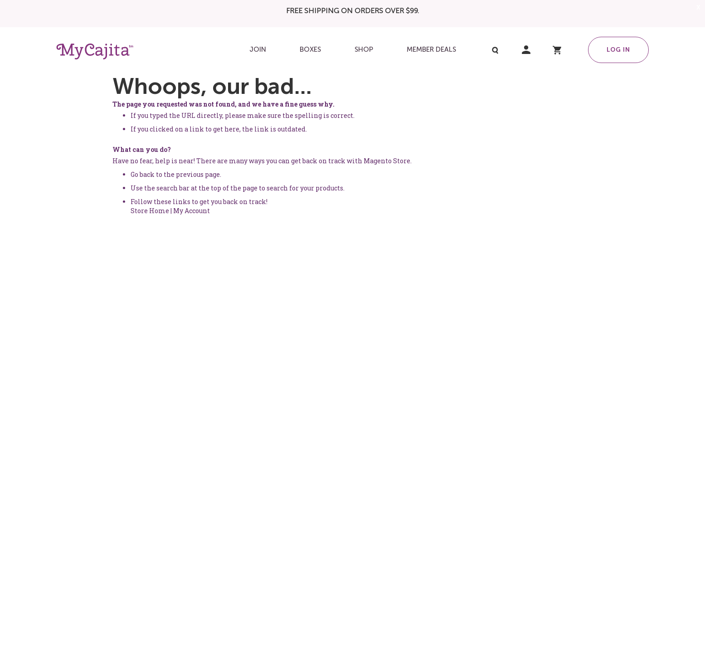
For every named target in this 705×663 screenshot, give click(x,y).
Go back (143, 174)
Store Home (150, 210)
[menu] (352, 49)
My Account (191, 210)
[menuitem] (258, 49)
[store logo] (94, 51)
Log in (618, 49)
